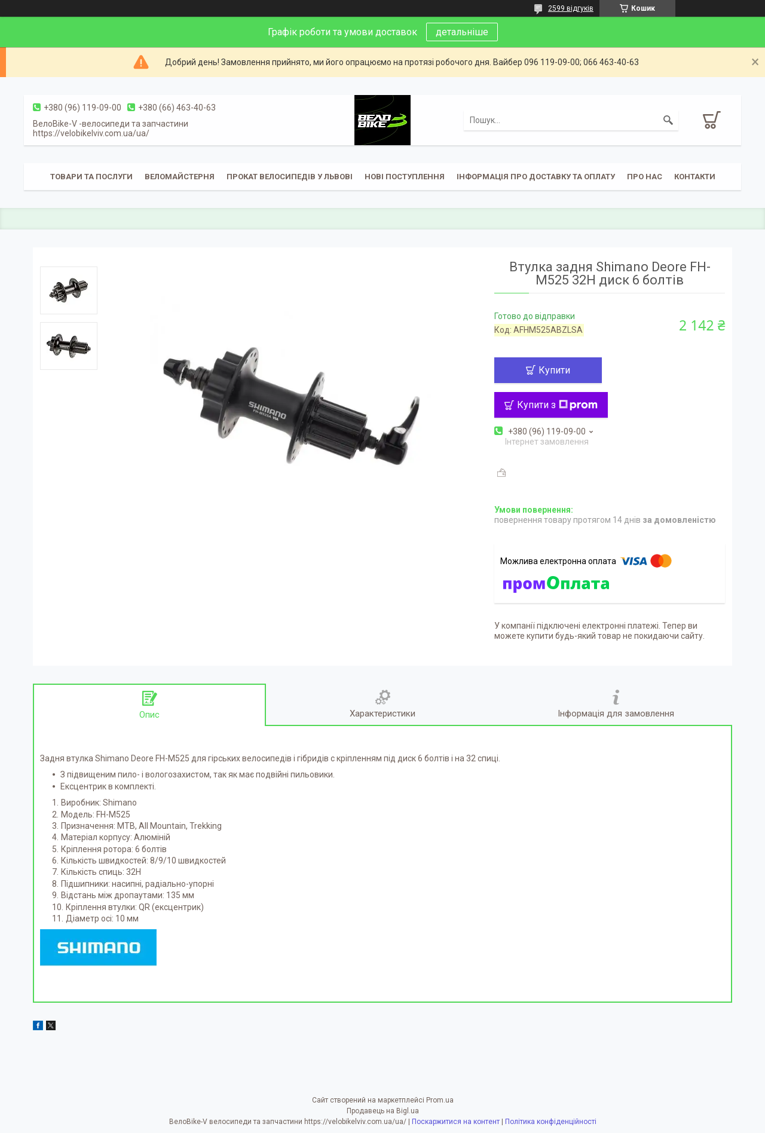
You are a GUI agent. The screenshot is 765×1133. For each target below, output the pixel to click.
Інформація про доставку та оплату (536, 176)
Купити (554, 370)
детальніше (462, 32)
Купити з (557, 405)
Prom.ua (440, 1100)
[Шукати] (668, 120)
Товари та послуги (91, 176)
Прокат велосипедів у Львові (290, 176)
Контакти (694, 176)
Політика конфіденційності (550, 1121)
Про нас (644, 176)
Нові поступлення (405, 176)
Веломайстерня (180, 176)
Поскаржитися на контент (456, 1121)
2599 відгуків (570, 8)
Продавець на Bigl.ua (383, 1111)
